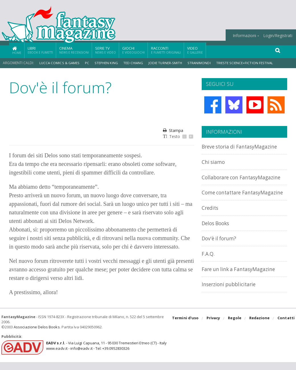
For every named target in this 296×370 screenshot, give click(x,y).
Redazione (260, 326)
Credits (211, 219)
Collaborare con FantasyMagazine (224, 180)
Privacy (214, 326)
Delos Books (217, 235)
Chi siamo (214, 161)
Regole (235, 326)
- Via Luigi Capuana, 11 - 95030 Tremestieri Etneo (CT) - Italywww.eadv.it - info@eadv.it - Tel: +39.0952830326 (106, 353)
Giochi (133, 50)
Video (195, 50)
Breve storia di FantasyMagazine (243, 146)
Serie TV (105, 50)
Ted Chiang (133, 62)
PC (87, 62)
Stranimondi (199, 62)
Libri (40, 50)
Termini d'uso (186, 326)
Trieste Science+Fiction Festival (244, 62)
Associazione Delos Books (36, 334)
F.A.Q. (208, 265)
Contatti (286, 326)
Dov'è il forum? (220, 250)
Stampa (173, 130)
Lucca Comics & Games (59, 62)
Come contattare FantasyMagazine (224, 201)
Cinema (74, 50)
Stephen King (106, 62)
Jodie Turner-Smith (165, 62)
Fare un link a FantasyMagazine (242, 280)
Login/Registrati (277, 36)
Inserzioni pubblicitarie (231, 296)
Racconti (166, 50)
